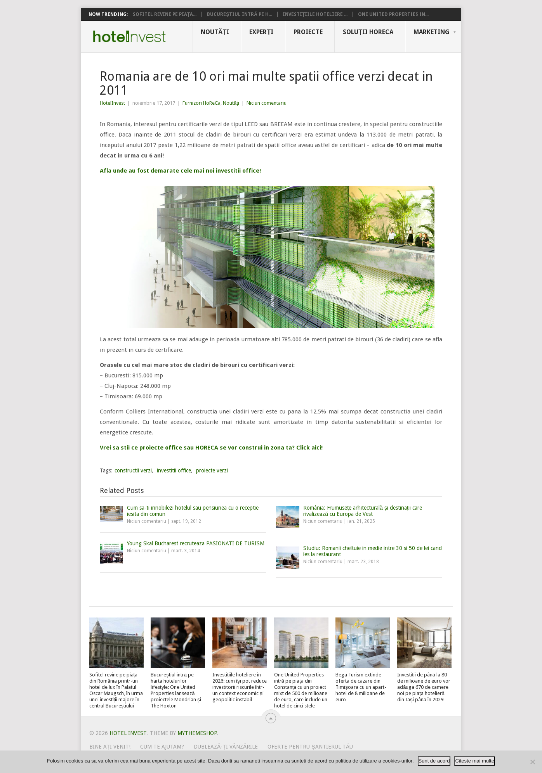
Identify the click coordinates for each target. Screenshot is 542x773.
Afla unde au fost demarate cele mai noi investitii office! (180, 170)
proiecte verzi (212, 470)
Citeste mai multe (474, 761)
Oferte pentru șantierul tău (310, 747)
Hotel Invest (129, 36)
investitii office (174, 470)
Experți (261, 32)
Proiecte (308, 32)
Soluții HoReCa (368, 32)
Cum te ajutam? (162, 747)
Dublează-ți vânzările (226, 747)
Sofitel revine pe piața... (164, 14)
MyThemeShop (197, 733)
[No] (532, 762)
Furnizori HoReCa (201, 103)
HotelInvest (112, 103)
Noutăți (215, 32)
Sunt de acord (434, 761)
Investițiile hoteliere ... (315, 14)
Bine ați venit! (110, 747)
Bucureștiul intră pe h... (239, 14)
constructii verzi (133, 470)
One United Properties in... (393, 14)
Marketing (431, 32)
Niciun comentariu (267, 103)
